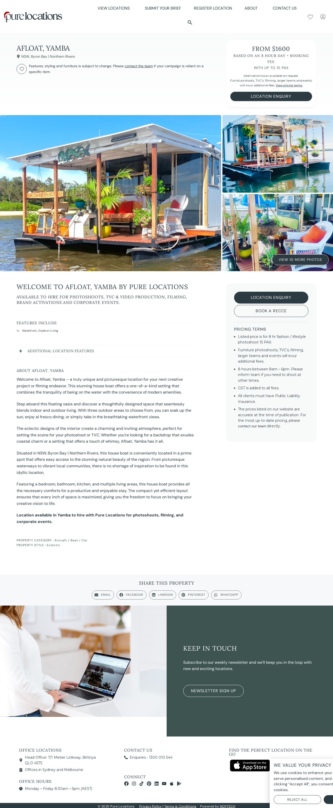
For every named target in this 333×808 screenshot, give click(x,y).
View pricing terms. (289, 85)
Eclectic (53, 545)
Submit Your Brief (163, 8)
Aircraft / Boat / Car (71, 540)
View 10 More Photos (300, 259)
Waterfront (29, 330)
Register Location (213, 8)
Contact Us (285, 8)
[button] (190, 22)
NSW (25, 56)
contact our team (252, 426)
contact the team (139, 66)
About (252, 8)
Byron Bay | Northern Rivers (53, 56)
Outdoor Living (48, 330)
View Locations (115, 8)
